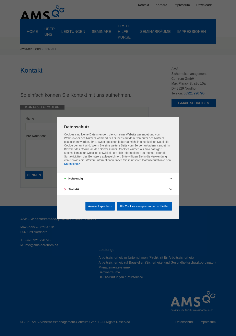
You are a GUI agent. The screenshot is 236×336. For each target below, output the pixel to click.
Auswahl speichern (100, 206)
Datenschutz (72, 163)
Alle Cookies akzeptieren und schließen (144, 206)
